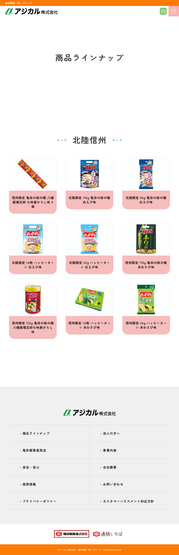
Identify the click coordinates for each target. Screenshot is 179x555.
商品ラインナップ (35, 433)
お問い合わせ (111, 484)
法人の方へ (110, 433)
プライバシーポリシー (38, 501)
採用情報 (28, 484)
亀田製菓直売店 (33, 450)
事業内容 (108, 450)
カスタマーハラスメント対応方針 (127, 501)
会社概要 (108, 467)
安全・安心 (30, 467)
